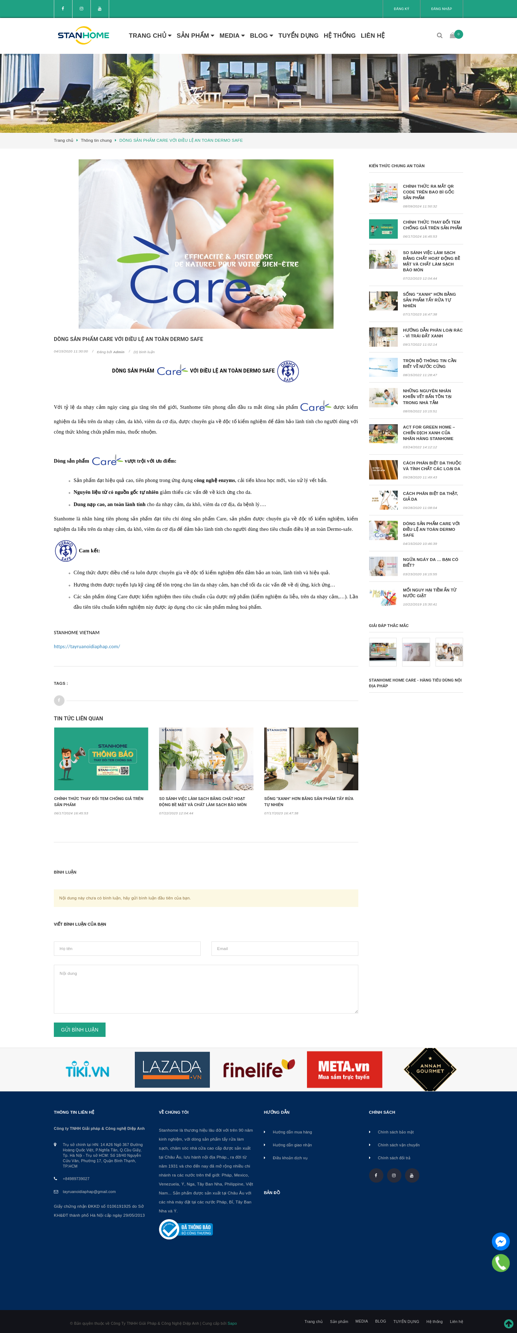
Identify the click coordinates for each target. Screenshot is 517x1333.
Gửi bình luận (79, 1030)
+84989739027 (76, 1179)
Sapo (232, 1323)
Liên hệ (373, 35)
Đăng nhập (441, 9)
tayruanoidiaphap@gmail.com (89, 1191)
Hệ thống (340, 35)
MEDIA (232, 35)
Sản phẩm (195, 35)
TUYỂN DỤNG (299, 35)
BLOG (261, 35)
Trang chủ (150, 35)
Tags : (61, 683)
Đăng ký (401, 9)
